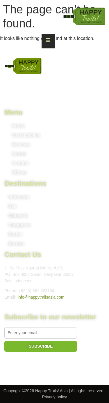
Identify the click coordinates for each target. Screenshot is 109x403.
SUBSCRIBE (41, 346)
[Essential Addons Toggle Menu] (48, 41)
